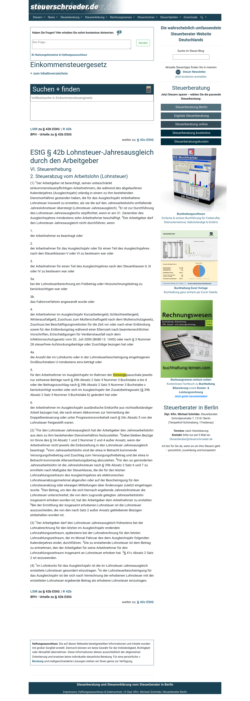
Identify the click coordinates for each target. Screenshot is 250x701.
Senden (143, 43)
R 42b (67, 129)
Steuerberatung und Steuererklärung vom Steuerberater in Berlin (125, 684)
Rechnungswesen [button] (121, 17)
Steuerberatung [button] (70, 17)
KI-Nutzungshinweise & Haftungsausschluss (59, 54)
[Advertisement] (92, 112)
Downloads (190, 17)
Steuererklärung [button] (95, 17)
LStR (34, 129)
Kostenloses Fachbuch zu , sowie (191, 388)
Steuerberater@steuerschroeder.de (190, 439)
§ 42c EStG (145, 140)
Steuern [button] (38, 17)
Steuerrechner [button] (146, 17)
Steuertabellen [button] (169, 17)
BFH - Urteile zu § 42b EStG (51, 134)
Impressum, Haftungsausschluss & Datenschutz (92, 692)
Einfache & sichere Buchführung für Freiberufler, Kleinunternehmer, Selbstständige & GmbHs (191, 218)
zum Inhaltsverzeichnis (50, 73)
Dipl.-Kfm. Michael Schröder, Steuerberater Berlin (157, 692)
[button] (203, 17)
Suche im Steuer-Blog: (191, 50)
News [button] (52, 17)
